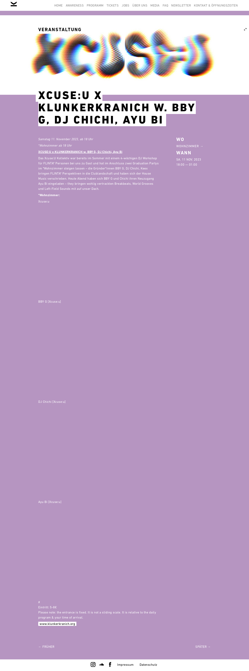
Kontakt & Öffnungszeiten (214, 7)
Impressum (125, 664)
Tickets (93, 7)
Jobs (109, 7)
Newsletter (177, 7)
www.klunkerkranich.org (57, 624)
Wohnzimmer (187, 146)
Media (144, 7)
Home (30, 7)
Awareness (50, 7)
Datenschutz (148, 664)
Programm (73, 7)
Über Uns (126, 7)
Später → (203, 646)
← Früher (46, 646)
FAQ (158, 7)
